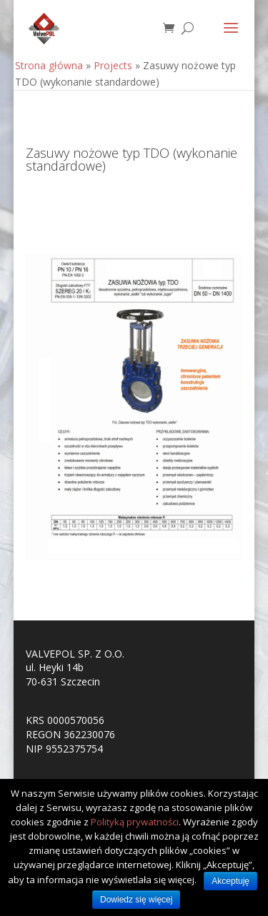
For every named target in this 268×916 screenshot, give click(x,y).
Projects (113, 65)
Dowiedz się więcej (136, 900)
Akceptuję (230, 881)
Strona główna (49, 65)
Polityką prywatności (135, 821)
